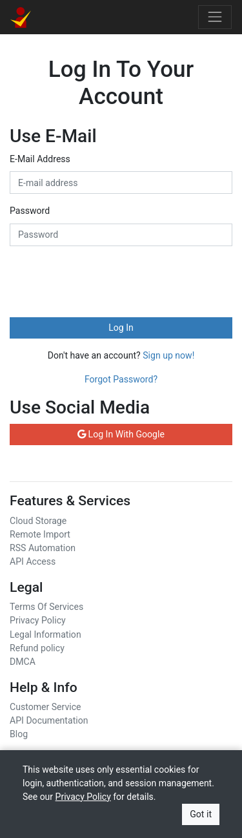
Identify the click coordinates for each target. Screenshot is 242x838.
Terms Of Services (46, 607)
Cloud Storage (38, 521)
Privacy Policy (38, 620)
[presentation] (108, 282)
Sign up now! (168, 355)
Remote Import (40, 534)
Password (30, 210)
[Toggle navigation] (215, 16)
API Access (32, 561)
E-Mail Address (40, 159)
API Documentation (49, 720)
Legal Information (45, 634)
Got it (201, 814)
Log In (121, 327)
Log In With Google (121, 434)
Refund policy (37, 648)
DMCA (22, 661)
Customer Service (45, 707)
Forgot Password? (121, 379)
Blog (19, 734)
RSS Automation (43, 548)
